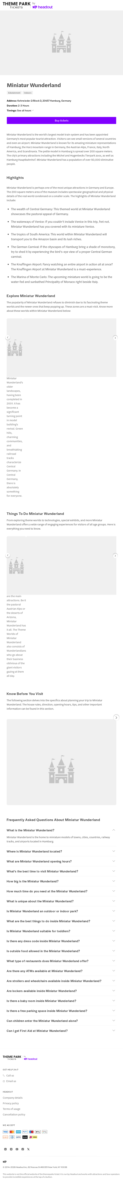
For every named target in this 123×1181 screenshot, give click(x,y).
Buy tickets (61, 120)
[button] (7, 338)
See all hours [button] (25, 110)
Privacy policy (11, 1103)
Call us (10, 1075)
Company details (13, 1097)
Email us (11, 1081)
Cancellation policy (14, 1114)
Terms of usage (11, 1109)
